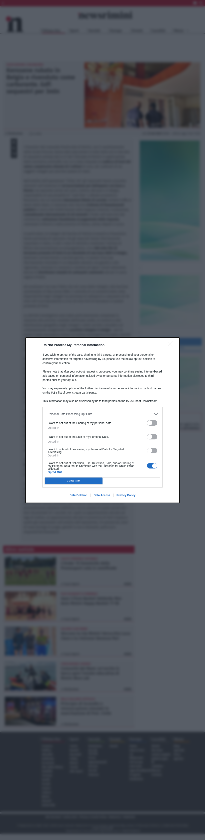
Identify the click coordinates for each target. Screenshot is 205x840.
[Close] (172, 345)
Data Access (102, 495)
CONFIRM (73, 480)
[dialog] (102, 420)
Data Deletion (78, 495)
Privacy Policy (126, 495)
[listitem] (102, 414)
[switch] (152, 423)
